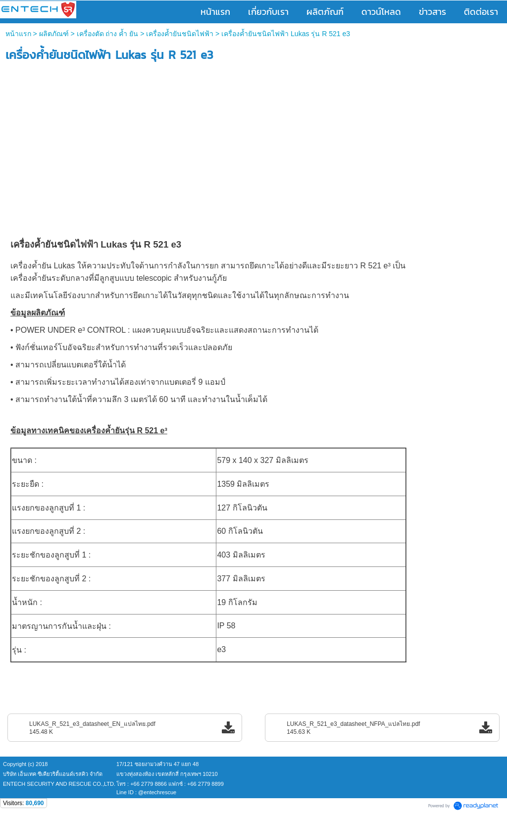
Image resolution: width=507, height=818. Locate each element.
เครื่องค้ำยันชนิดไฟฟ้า (179, 34)
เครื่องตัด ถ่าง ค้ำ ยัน (108, 34)
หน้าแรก (18, 34)
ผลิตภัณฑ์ (54, 34)
